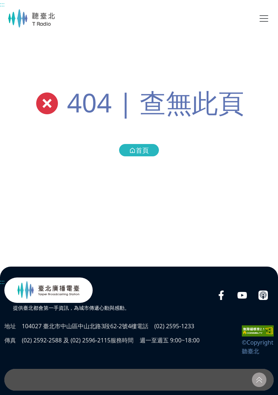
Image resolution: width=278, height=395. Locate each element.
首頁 (139, 150)
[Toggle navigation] (264, 18)
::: (2, 4)
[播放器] (139, 380)
